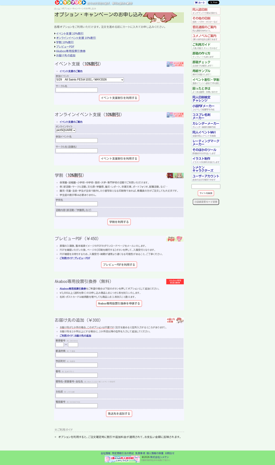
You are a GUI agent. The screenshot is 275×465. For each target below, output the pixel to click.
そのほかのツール (205, 151)
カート (200, 2)
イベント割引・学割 (205, 81)
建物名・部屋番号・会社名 (85, 381)
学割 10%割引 (65, 42)
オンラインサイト (64, 126)
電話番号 (68, 401)
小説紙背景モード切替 (205, 201)
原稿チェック (205, 64)
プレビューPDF (65, 46)
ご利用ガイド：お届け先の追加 (75, 335)
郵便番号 (67, 340)
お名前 (65, 391)
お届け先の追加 (65, 55)
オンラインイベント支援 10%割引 (76, 38)
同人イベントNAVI (205, 134)
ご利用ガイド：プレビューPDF (75, 258)
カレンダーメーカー (205, 125)
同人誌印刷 (205, 11)
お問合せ (169, 453)
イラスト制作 (205, 160)
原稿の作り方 (205, 55)
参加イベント (62, 76)
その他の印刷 (205, 20)
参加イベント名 (64, 136)
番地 (65, 371)
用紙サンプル (205, 72)
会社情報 (105, 453)
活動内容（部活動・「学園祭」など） (74, 210)
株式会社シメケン (159, 457)
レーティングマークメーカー (205, 142)
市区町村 (65, 361)
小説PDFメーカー (205, 107)
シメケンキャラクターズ (202, 169)
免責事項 (140, 453)
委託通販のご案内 (205, 28)
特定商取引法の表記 (123, 453)
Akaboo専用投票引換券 (71, 51)
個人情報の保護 (154, 453)
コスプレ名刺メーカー (201, 116)
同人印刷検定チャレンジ (201, 99)
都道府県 (65, 351)
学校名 (59, 200)
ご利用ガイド (205, 46)
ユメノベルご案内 (205, 37)
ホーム (57, 8)
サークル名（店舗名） (66, 146)
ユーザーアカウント (205, 178)
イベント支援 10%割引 (70, 33)
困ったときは (205, 90)
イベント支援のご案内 (71, 71)
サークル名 (61, 86)
